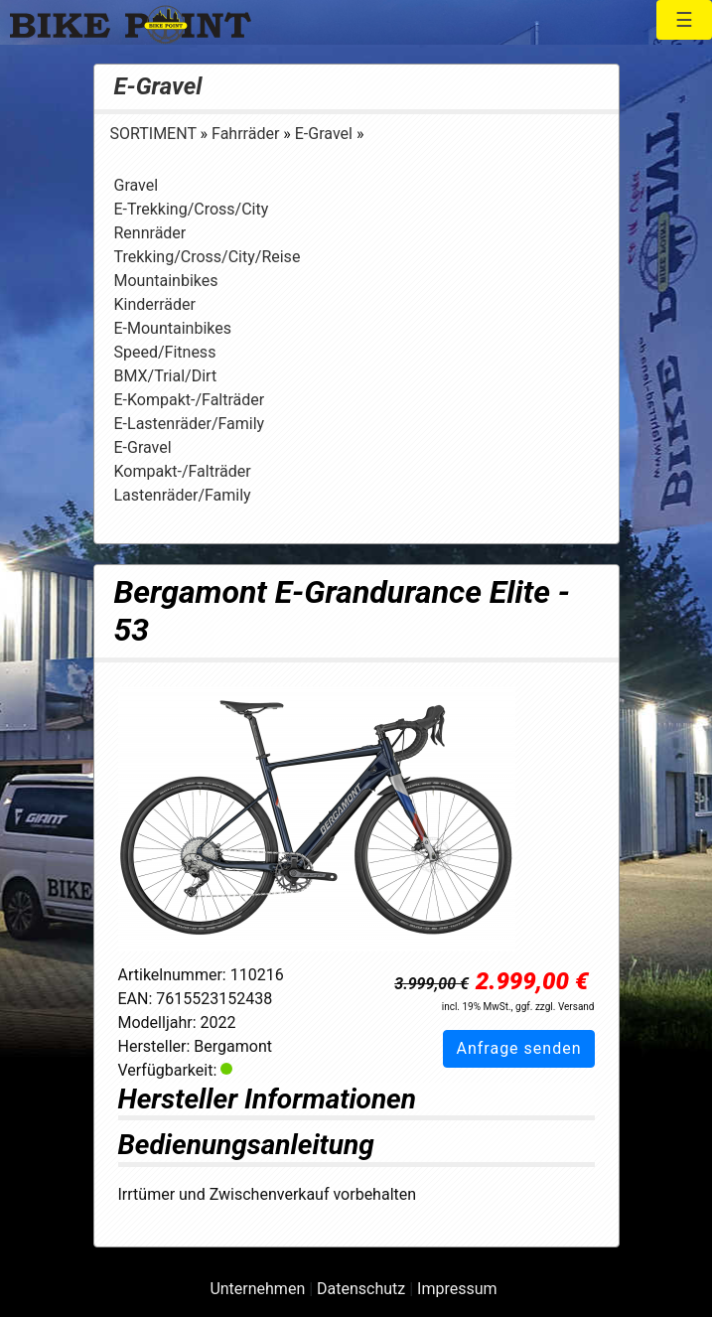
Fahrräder (247, 133)
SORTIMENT (155, 133)
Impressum (457, 1288)
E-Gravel (158, 86)
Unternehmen (257, 1288)
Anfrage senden (518, 1048)
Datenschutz (361, 1288)
